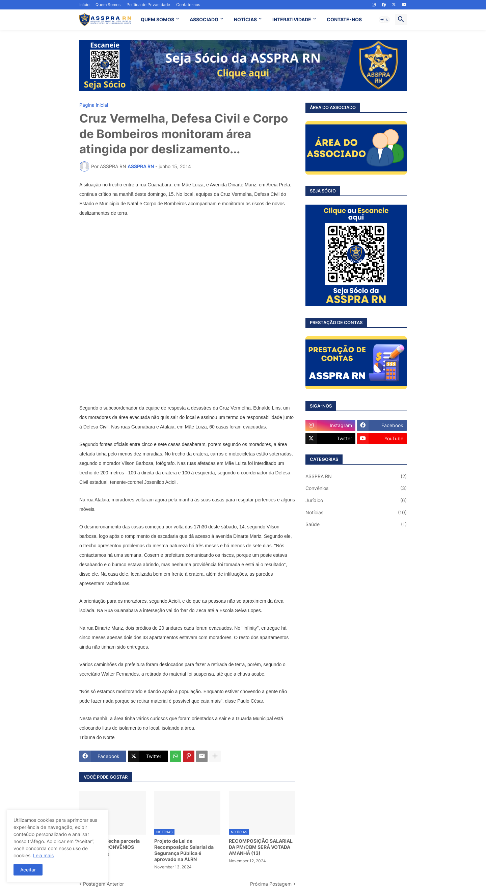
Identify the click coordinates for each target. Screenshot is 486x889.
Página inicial (93, 105)
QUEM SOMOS (157, 19)
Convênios (356, 488)
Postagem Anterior (103, 884)
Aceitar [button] (28, 869)
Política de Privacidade (148, 4)
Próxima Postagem (271, 884)
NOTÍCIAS (245, 19)
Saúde (356, 524)
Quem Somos (108, 4)
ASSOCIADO (204, 19)
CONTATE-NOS (344, 19)
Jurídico (356, 500)
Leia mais (43, 855)
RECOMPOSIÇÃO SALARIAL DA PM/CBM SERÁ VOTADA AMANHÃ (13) (261, 847)
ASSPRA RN (356, 476)
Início (84, 4)
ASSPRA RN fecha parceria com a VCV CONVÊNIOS (109, 844)
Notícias (356, 512)
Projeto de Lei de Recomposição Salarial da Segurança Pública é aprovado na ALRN (184, 850)
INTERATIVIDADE (291, 19)
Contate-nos (188, 4)
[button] (384, 19)
